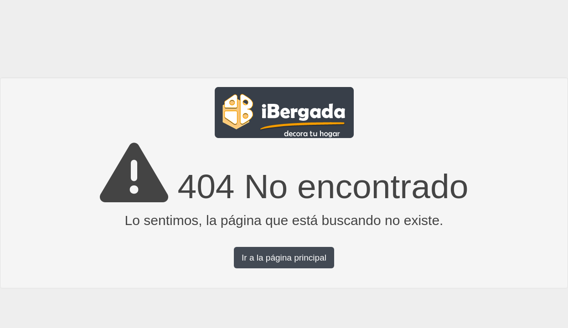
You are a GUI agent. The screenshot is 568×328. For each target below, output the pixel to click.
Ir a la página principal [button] (284, 257)
